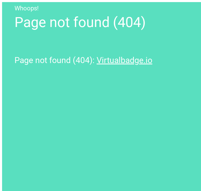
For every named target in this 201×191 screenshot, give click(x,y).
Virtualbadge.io (124, 60)
